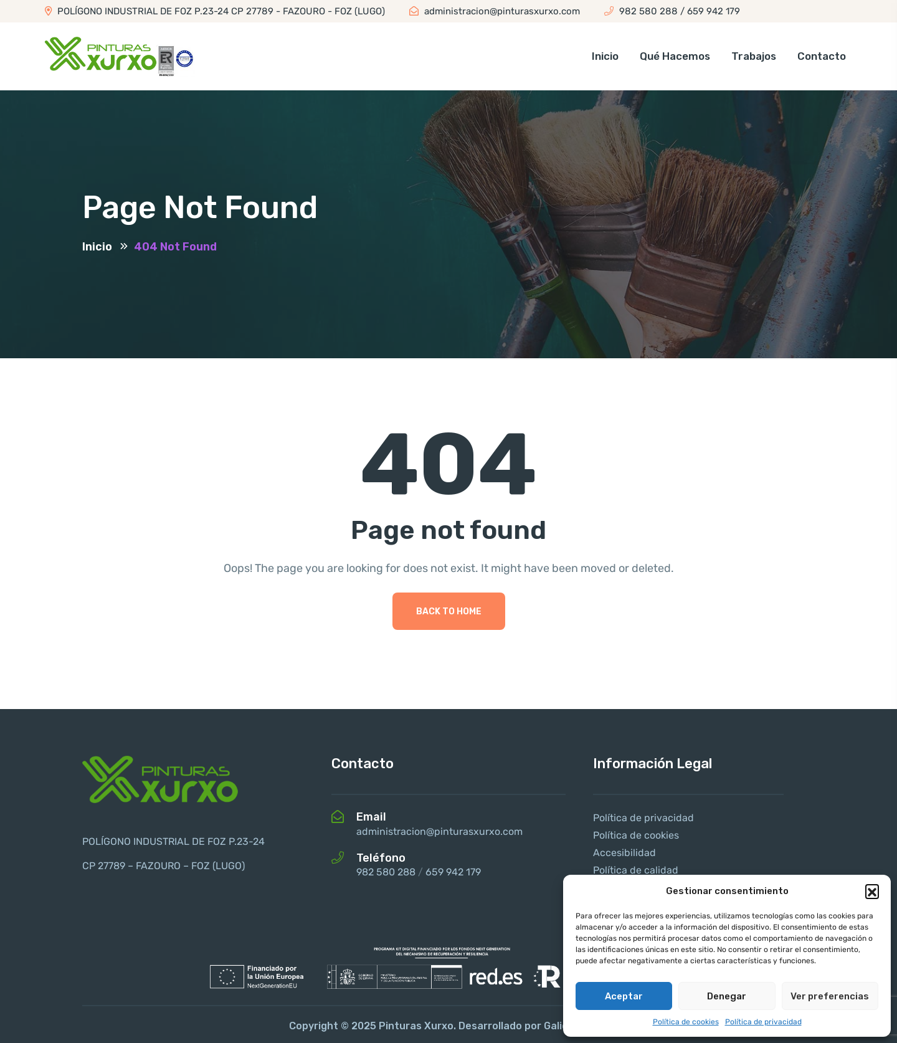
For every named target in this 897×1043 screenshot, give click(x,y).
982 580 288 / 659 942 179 (672, 11)
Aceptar (624, 996)
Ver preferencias (829, 996)
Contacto (821, 56)
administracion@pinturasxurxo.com (494, 11)
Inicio (605, 56)
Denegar (726, 996)
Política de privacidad (763, 1021)
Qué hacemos (675, 56)
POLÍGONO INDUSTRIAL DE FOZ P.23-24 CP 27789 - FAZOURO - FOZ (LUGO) (215, 11)
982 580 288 (385, 872)
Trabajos (753, 56)
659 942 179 (453, 872)
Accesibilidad (624, 853)
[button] (872, 891)
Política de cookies (686, 1021)
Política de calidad (635, 870)
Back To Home (449, 611)
